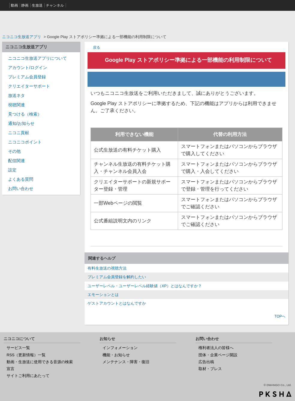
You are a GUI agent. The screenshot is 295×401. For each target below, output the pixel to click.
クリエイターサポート (29, 86)
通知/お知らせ (21, 123)
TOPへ (280, 316)
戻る (96, 47)
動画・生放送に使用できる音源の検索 (40, 362)
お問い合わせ (20, 188)
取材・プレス (210, 368)
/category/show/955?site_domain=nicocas (5, 134)
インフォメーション (120, 347)
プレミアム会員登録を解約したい (117, 277)
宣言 (10, 368)
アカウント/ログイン (27, 67)
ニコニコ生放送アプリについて (37, 58)
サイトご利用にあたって (28, 375)
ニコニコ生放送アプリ (21, 37)
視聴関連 (16, 104)
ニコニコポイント (25, 142)
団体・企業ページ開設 (217, 355)
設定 (12, 169)
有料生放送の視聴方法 (107, 268)
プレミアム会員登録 (27, 76)
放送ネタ (16, 95)
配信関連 (16, 160)
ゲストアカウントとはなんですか (117, 303)
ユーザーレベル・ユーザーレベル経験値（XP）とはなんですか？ (145, 286)
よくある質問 (20, 179)
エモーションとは (103, 294)
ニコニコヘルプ (41, 22)
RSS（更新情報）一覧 (26, 355)
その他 (14, 151)
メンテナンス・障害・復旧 (126, 362)
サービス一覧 (18, 347)
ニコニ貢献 (18, 132)
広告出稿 (206, 362)
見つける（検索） (25, 114)
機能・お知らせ (116, 355)
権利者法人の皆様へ (216, 347)
